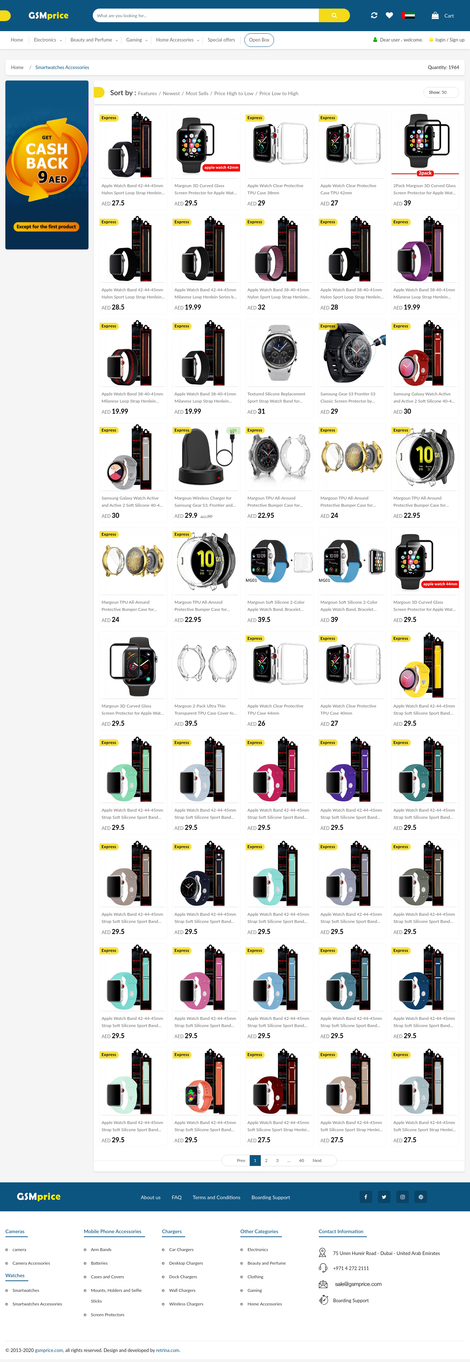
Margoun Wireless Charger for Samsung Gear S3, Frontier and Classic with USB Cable (203, 504)
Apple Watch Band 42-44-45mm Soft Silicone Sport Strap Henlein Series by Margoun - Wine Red (278, 1130)
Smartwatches (26, 1293)
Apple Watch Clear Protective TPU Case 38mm (275, 189)
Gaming (255, 1293)
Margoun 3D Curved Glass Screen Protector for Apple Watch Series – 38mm (133, 712)
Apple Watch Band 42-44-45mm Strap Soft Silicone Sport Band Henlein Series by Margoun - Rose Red (278, 817)
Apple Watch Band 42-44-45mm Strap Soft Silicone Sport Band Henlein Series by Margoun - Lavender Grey (351, 921)
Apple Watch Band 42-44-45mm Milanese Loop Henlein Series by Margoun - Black (205, 295)
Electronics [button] (45, 40)
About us (151, 1200)
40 (301, 1163)
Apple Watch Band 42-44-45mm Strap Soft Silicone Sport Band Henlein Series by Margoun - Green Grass (132, 1025)
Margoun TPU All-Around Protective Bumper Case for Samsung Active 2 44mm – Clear (424, 504)
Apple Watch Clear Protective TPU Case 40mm (349, 711)
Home (17, 40)
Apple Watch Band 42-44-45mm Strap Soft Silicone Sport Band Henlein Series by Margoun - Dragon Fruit (205, 1025)
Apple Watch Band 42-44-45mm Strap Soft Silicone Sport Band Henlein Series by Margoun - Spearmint (132, 817)
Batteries (99, 1266)
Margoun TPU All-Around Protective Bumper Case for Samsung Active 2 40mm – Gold (131, 608)
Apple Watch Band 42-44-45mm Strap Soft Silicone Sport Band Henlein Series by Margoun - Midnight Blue (205, 921)
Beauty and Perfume (267, 1266)
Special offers (221, 40)
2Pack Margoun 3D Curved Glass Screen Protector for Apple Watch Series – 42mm (425, 191)
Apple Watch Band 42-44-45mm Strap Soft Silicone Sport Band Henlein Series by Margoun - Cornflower (278, 1025)
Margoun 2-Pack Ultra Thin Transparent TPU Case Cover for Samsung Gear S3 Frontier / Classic (204, 712)
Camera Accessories (31, 1266)
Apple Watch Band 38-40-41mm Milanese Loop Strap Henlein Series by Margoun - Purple (424, 295)
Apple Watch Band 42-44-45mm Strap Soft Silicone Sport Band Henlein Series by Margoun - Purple (351, 817)
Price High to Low (233, 93)
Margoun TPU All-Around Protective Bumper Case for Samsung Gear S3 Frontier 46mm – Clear (279, 504)
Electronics (258, 1252)
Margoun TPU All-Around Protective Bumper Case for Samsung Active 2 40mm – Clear (205, 608)
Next (317, 1163)
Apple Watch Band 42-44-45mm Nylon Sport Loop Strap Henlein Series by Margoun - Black (132, 295)
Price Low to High (278, 93)
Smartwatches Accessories (61, 67)
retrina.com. (168, 1353)
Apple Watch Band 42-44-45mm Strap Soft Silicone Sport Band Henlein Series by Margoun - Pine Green (424, 817)
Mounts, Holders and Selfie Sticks (116, 1298)
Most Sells (197, 93)
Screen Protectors (108, 1317)
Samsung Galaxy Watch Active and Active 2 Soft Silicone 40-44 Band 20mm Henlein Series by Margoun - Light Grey (131, 504)
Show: (434, 92)
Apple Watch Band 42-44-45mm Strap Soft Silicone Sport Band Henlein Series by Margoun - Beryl (132, 1130)
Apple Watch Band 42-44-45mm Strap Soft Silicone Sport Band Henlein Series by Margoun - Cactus (351, 1025)
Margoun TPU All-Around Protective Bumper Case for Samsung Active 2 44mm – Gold (351, 504)
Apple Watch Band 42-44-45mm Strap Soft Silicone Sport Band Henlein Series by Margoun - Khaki (424, 921)
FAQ (177, 1200)
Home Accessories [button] (174, 40)
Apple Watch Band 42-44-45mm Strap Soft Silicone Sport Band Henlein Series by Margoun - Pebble (132, 921)
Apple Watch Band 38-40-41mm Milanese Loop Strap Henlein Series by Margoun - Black (205, 399)
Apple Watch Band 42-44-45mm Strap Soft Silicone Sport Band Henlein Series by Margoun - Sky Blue (205, 817)
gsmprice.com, (50, 1353)
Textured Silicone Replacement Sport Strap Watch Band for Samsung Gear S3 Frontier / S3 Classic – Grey (277, 399)
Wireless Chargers (186, 1306)
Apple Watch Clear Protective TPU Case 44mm (275, 711)
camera (19, 1252)
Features (147, 93)
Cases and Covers (107, 1279)
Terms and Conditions (216, 1200)
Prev (241, 1163)
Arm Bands (101, 1252)
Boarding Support (270, 1200)
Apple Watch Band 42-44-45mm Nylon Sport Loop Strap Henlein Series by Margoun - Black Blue (132, 191)
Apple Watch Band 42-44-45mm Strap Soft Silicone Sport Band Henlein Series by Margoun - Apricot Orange (205, 1130)
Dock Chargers (183, 1279)
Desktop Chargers (186, 1266)
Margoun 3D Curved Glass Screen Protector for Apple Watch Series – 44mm (425, 608)
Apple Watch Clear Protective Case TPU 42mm (349, 189)
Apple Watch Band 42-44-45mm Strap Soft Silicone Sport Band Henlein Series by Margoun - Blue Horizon (424, 1025)
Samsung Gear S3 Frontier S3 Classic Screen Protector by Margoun (348, 399)
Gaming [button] (134, 40)
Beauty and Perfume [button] (91, 40)
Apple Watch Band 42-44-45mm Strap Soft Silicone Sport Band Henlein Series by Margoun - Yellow (424, 712)
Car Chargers (181, 1252)
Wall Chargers (182, 1293)
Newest (171, 93)
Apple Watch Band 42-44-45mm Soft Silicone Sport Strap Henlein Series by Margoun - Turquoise (424, 1130)
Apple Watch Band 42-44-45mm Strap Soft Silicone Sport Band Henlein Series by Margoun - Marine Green (278, 921)
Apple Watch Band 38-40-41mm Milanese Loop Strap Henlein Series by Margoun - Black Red (132, 399)
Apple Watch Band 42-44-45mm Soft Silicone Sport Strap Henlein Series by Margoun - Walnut (351, 1130)
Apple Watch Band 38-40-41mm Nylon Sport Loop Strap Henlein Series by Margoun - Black (351, 295)
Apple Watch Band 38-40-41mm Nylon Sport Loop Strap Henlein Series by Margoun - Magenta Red (278, 295)
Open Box (259, 40)
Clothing (255, 1279)
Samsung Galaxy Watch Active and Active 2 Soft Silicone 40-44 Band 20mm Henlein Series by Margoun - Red (423, 399)
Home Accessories (265, 1306)
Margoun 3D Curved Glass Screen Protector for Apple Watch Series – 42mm (206, 191)
